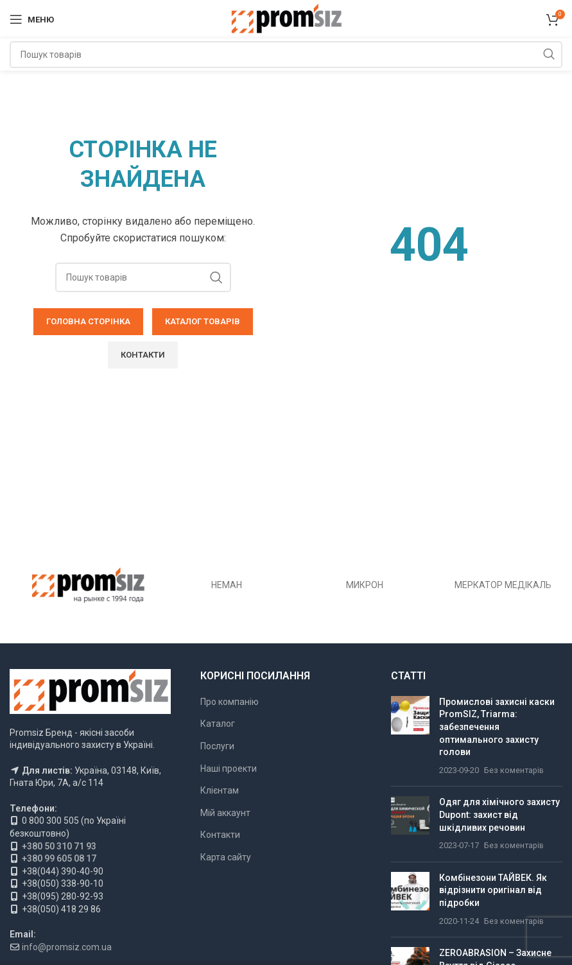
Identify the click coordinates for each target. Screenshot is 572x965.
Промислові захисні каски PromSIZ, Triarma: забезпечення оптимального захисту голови (497, 727)
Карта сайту (225, 857)
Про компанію (229, 702)
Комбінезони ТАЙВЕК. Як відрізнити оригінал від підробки (493, 890)
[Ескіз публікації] (410, 736)
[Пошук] (286, 54)
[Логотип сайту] (286, 18)
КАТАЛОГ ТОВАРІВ (202, 321)
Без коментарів (514, 770)
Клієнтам (219, 790)
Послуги (217, 746)
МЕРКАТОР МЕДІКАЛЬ (503, 585)
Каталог (217, 723)
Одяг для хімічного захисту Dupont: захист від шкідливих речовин (499, 814)
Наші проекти (228, 768)
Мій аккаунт (225, 813)
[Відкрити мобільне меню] (31, 19)
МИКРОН (364, 585)
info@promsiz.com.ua (67, 947)
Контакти (220, 835)
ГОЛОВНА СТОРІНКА (88, 321)
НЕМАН (226, 585)
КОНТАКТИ (143, 355)
